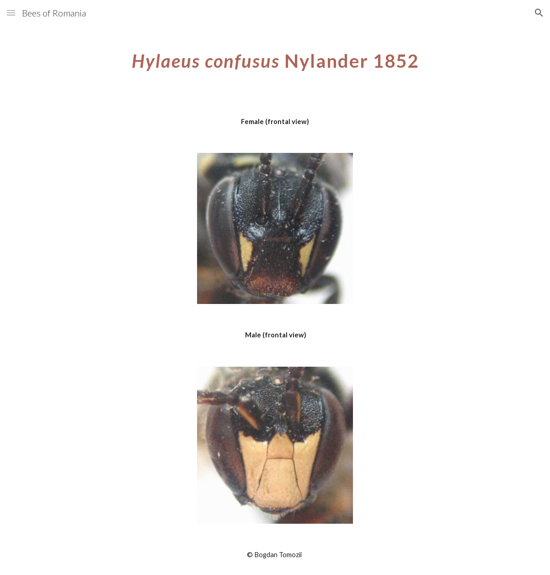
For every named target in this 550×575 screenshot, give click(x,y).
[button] (11, 12)
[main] (275, 57)
